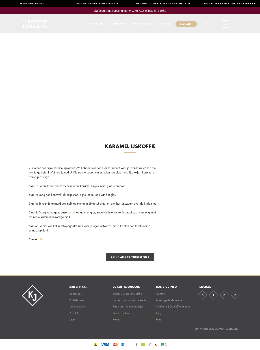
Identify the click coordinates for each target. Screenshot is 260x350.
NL (234, 25)
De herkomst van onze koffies (130, 300)
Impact (207, 24)
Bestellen (186, 24)
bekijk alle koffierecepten (129, 256)
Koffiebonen (117, 24)
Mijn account (77, 306)
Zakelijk (164, 24)
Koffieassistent (142, 24)
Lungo (71, 212)
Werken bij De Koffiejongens (173, 306)
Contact (160, 293)
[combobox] (233, 25)
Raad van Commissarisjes (128, 306)
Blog (159, 313)
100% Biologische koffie (127, 293)
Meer (72, 319)
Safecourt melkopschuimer (111, 10)
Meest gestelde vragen (169, 300)
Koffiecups (96, 24)
